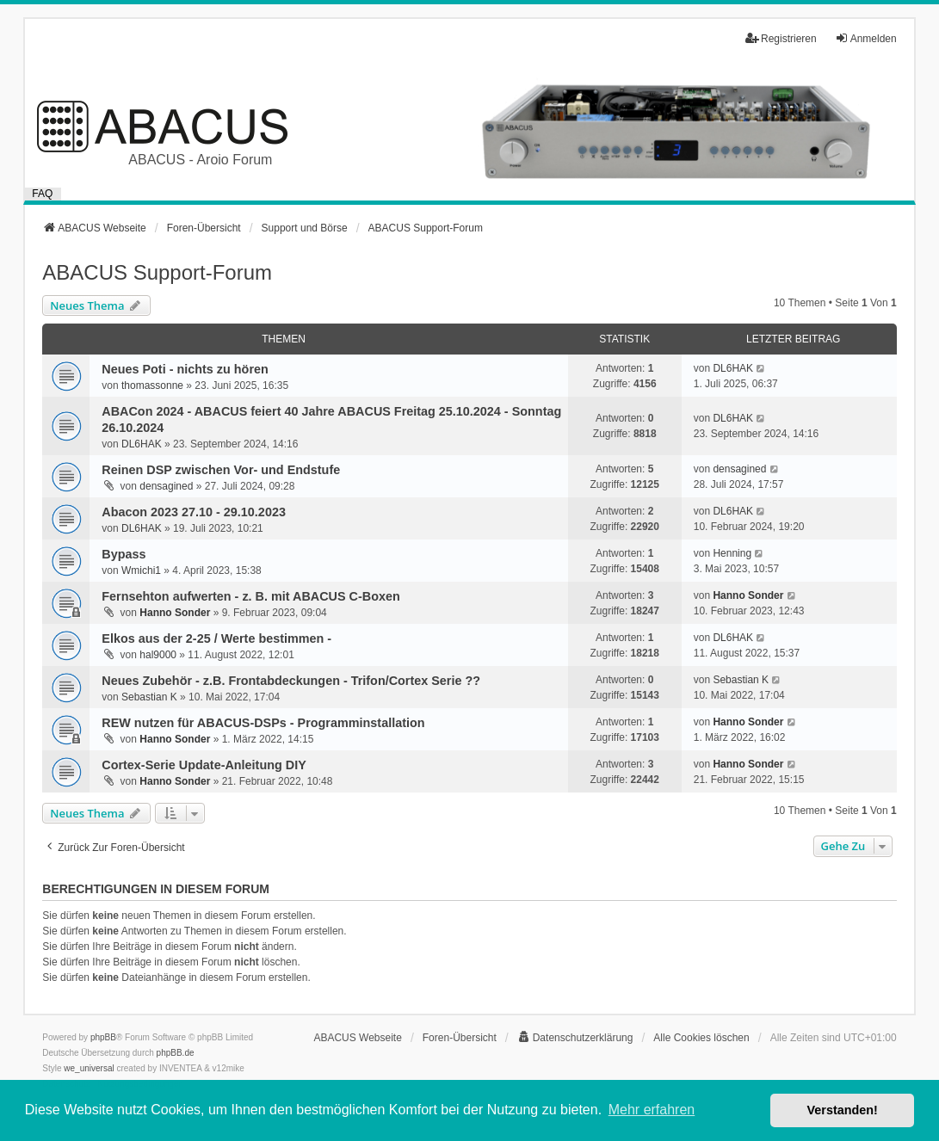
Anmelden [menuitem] (866, 38)
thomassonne (152, 385)
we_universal (89, 1068)
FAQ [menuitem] (42, 194)
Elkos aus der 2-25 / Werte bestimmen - (216, 638)
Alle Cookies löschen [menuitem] (701, 1038)
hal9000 (157, 655)
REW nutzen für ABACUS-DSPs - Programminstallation (263, 723)
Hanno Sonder (174, 613)
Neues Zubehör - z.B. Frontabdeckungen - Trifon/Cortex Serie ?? (291, 681)
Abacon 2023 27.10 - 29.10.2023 (194, 512)
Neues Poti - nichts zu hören (185, 369)
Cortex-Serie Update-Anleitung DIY (204, 765)
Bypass (123, 554)
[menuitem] (575, 1037)
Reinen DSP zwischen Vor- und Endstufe (221, 470)
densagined (166, 486)
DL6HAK (733, 368)
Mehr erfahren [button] (651, 1109)
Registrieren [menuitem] (781, 38)
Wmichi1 (141, 570)
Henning (732, 553)
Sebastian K (149, 697)
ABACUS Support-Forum (157, 272)
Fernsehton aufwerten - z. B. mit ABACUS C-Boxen (250, 596)
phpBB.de (176, 1053)
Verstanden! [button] (842, 1110)
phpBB (103, 1037)
